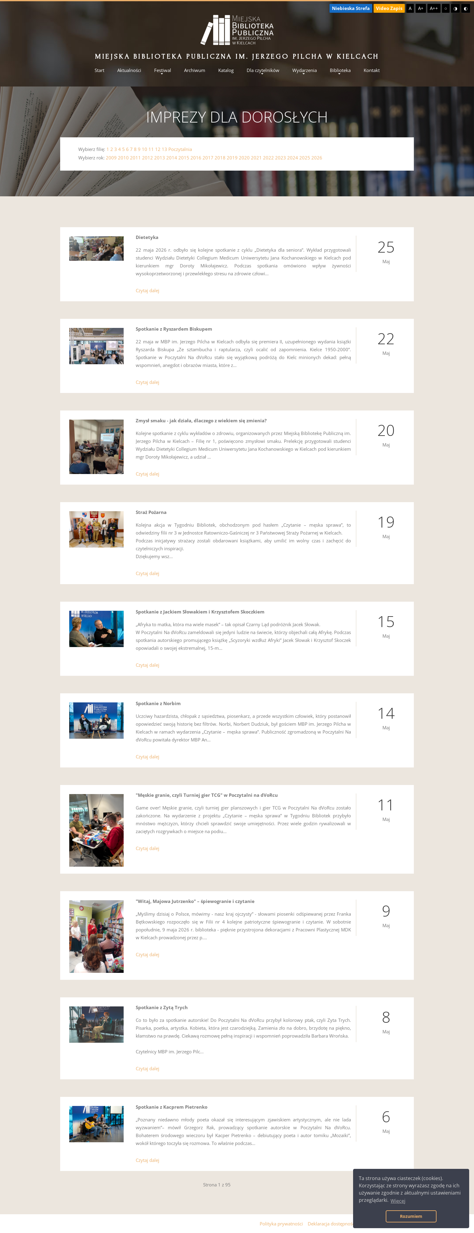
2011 (135, 158)
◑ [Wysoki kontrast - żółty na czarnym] (455, 8)
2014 (171, 158)
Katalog (226, 70)
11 (151, 149)
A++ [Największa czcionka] (434, 8)
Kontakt (372, 70)
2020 (244, 158)
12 (158, 149)
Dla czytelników (263, 70)
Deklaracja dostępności (332, 1224)
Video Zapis (389, 8)
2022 (268, 158)
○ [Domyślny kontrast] (445, 8)
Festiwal (162, 70)
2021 (256, 158)
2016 (195, 158)
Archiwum (194, 70)
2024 (292, 158)
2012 (147, 158)
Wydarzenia (304, 70)
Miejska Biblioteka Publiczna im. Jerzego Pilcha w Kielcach (237, 56)
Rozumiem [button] (411, 1216)
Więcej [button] (398, 1201)
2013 (159, 158)
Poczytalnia (180, 149)
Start (99, 70)
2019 (232, 158)
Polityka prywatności (281, 1224)
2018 (220, 158)
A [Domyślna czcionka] (410, 8)
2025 (304, 158)
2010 (123, 158)
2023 (280, 158)
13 (164, 149)
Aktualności (129, 70)
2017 (208, 158)
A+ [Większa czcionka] (421, 8)
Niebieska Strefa (351, 8)
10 (144, 149)
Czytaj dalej (147, 290)
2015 (183, 158)
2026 (316, 158)
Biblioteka (340, 70)
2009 (111, 158)
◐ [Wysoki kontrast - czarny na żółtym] (466, 8)
